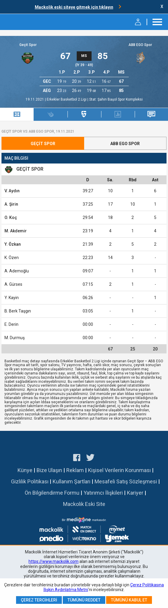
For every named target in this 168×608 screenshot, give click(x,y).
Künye (25, 470)
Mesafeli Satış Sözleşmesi (126, 481)
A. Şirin (11, 204)
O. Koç (10, 217)
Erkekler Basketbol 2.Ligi (67, 99)
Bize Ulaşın (49, 470)
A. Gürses (13, 284)
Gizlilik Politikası (29, 481)
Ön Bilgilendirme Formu (52, 493)
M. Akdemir (15, 230)
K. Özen (11, 257)
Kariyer (135, 493)
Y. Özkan (12, 244)
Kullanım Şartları (71, 481)
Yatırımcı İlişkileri (103, 493)
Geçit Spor (28, 45)
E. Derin (11, 324)
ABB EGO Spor (140, 45)
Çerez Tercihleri (39, 600)
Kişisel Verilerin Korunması (119, 470)
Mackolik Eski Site (84, 504)
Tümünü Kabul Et (129, 600)
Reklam (75, 470)
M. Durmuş (14, 337)
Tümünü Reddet (84, 600)
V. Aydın (12, 190)
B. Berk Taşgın (17, 311)
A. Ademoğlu (16, 271)
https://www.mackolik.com (53, 561)
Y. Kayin (11, 297)
